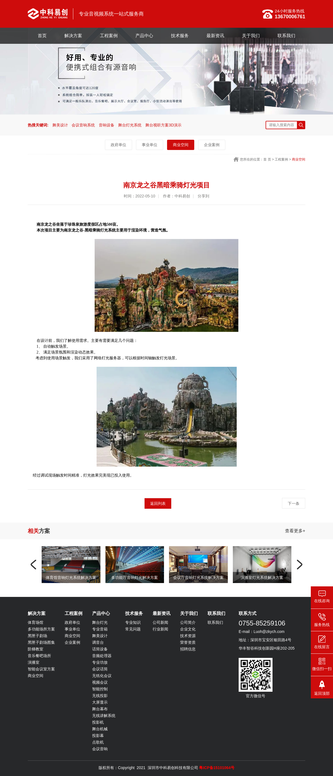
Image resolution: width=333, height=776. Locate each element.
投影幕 (98, 735)
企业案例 (212, 145)
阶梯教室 (35, 649)
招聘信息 (188, 649)
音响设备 (106, 125)
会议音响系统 (83, 125)
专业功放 (100, 662)
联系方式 (247, 613)
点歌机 (98, 742)
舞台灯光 (100, 622)
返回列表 (158, 503)
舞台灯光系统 (130, 125)
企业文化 (188, 629)
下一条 (293, 503)
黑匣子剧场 (37, 635)
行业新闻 (160, 629)
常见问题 (133, 629)
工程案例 (109, 35)
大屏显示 (100, 702)
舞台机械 (100, 729)
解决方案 (73, 35)
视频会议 (100, 682)
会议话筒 (100, 669)
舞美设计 (60, 125)
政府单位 (118, 145)
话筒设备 (100, 649)
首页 (42, 35)
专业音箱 (100, 629)
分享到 (203, 196)
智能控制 (100, 689)
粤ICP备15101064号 (216, 767)
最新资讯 (215, 35)
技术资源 (188, 635)
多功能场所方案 (41, 629)
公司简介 (188, 622)
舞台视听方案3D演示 (163, 125)
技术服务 (180, 35)
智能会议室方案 (41, 669)
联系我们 (286, 35)
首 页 (267, 159)
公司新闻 (160, 622)
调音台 (98, 642)
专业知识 (133, 622)
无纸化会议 (102, 675)
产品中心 (144, 35)
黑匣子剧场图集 (41, 642)
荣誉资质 (188, 642)
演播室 (33, 662)
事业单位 (149, 145)
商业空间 (180, 145)
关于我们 (251, 35)
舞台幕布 (100, 709)
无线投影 (100, 695)
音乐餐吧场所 (39, 655)
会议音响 (100, 749)
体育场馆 (35, 622)
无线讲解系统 (103, 715)
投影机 (98, 722)
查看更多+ (295, 530)
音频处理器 (102, 655)
